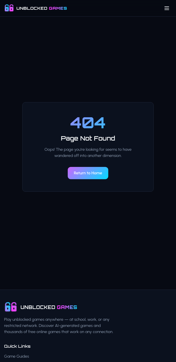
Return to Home (88, 173)
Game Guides (16, 356)
